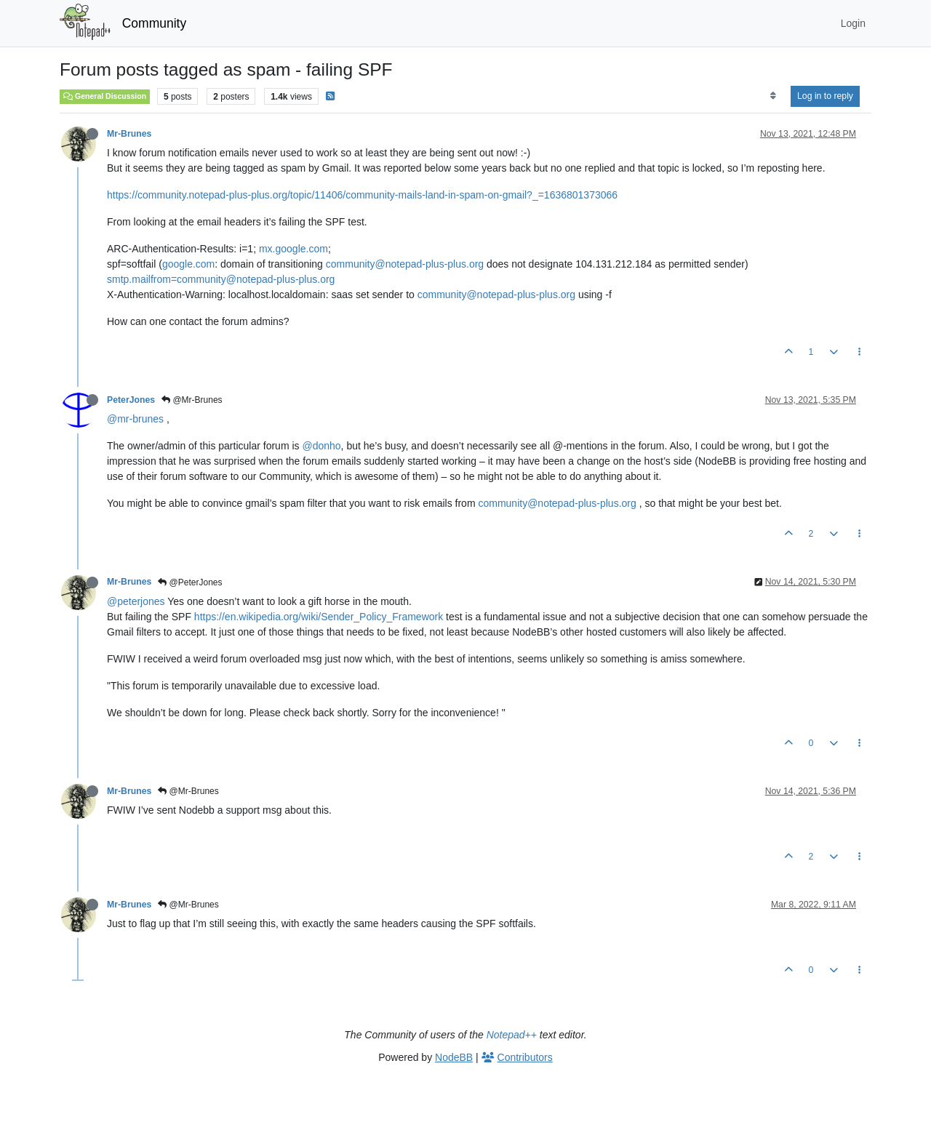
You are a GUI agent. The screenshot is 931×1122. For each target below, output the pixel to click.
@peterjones (136, 601)
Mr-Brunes (129, 134)
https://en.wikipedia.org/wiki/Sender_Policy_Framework (318, 616)
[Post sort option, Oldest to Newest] (773, 96)
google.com (188, 264)
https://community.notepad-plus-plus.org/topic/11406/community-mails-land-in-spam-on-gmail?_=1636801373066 (362, 195)
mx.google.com (293, 249)
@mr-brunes (135, 419)
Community (154, 23)
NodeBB (454, 1057)
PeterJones (131, 400)
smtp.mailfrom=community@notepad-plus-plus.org (221, 279)
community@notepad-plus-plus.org (405, 264)
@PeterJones (190, 582)
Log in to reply (825, 96)
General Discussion (104, 96)
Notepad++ (512, 1035)
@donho (321, 446)
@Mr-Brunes (192, 400)
